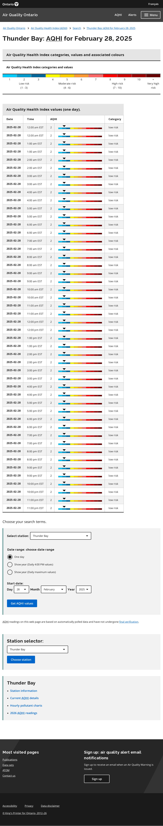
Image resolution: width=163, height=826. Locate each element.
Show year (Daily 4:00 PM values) (33, 564)
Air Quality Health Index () (49, 28)
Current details (24, 698)
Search (77, 28)
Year (71, 589)
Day (10, 589)
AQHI (118, 15)
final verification (128, 622)
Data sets (8, 765)
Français (153, 4)
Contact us (9, 775)
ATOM (6, 770)
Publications (10, 759)
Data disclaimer (50, 806)
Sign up (97, 779)
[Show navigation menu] (150, 15)
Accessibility (10, 806)
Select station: (18, 536)
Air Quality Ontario (20, 15)
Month (35, 589)
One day (19, 557)
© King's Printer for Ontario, (25, 813)
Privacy (29, 806)
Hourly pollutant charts (26, 705)
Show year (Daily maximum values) (35, 572)
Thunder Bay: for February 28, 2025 (111, 28)
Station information (23, 691)
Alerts (132, 15)
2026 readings (23, 713)
